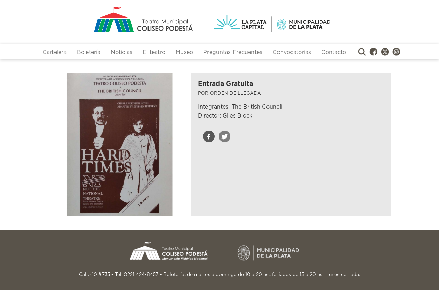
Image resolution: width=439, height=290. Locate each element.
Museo (184, 52)
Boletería (88, 52)
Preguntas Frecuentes (232, 52)
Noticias (121, 52)
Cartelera (55, 52)
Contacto (333, 52)
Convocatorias (292, 52)
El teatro (154, 52)
